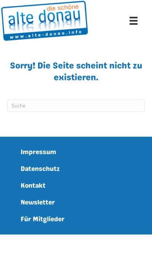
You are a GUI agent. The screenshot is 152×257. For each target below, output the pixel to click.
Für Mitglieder (42, 219)
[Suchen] (76, 106)
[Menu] (133, 21)
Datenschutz (40, 169)
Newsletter (38, 202)
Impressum (38, 152)
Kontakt (33, 186)
